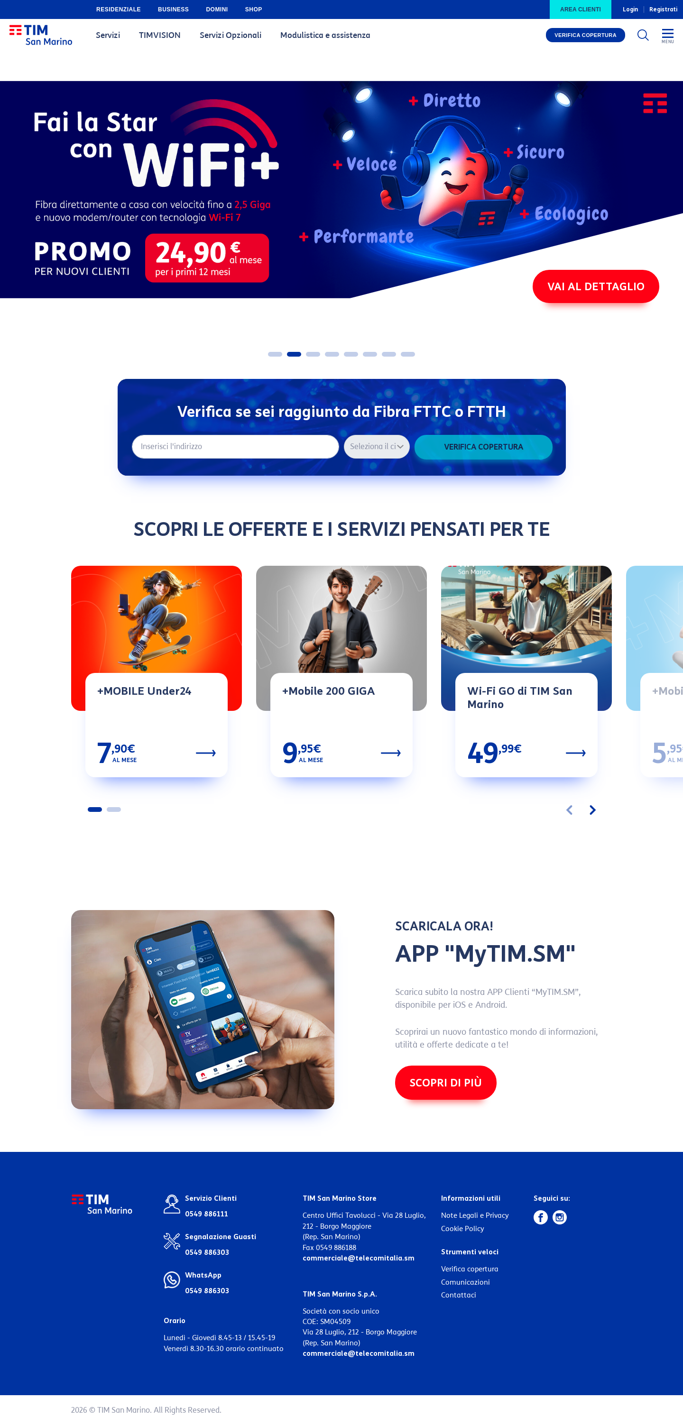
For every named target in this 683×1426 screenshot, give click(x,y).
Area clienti (580, 9)
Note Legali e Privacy (475, 1216)
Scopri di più (445, 1083)
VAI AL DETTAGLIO (596, 287)
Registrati (663, 9)
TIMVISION (160, 35)
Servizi (108, 35)
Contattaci (458, 1295)
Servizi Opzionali (230, 35)
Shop (253, 9)
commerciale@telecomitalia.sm (359, 1258)
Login (630, 9)
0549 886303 (207, 1291)
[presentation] (572, 810)
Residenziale (118, 9)
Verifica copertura (585, 35)
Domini (217, 9)
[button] (275, 354)
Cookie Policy (462, 1229)
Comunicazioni (465, 1283)
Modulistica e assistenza (325, 35)
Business (173, 9)
